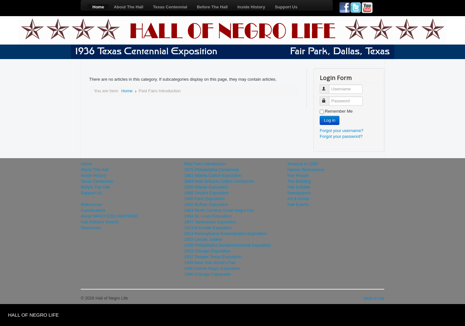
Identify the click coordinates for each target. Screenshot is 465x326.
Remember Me (339, 111)
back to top (374, 298)
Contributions (93, 210)
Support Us (286, 7)
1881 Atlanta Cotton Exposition (213, 175)
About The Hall (128, 7)
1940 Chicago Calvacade (207, 274)
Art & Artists (298, 198)
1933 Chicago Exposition (207, 251)
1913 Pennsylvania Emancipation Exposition (225, 233)
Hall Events (298, 204)
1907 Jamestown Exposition (210, 221)
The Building (299, 181)
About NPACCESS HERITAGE (109, 216)
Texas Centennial (170, 7)
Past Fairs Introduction (205, 163)
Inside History (251, 7)
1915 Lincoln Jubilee (203, 239)
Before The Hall (212, 7)
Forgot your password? (341, 136)
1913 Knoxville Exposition (208, 227)
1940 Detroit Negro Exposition (212, 268)
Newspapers (299, 192)
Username (327, 86)
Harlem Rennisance (305, 169)
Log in (329, 120)
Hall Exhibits (299, 187)
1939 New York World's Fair (210, 262)
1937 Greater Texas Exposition (213, 256)
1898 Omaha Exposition (206, 192)
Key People (298, 175)
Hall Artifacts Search (100, 221)
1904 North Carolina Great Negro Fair (219, 210)
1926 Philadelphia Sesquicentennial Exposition (227, 245)
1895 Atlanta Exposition (206, 187)
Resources (91, 227)
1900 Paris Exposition (204, 198)
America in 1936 (302, 163)
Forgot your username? (341, 130)
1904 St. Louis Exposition (208, 216)
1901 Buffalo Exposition (206, 204)
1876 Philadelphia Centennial (211, 169)
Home (98, 7)
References (91, 204)
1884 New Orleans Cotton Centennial (218, 181)
